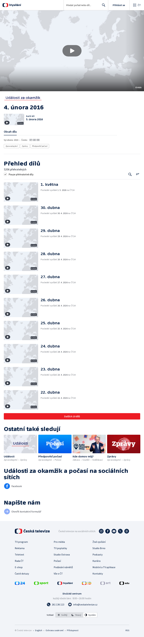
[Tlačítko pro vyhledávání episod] (130, 174)
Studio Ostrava (62, 554)
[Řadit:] (137, 174)
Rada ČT (19, 560)
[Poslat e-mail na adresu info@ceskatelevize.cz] (82, 604)
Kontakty (98, 573)
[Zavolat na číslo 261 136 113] (55, 604)
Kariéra (96, 560)
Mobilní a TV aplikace (104, 567)
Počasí (57, 560)
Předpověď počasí (39, 146)
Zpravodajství (12, 146)
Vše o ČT (58, 573)
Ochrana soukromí (54, 630)
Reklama (19, 548)
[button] (72, 50)
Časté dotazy (22, 573)
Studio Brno (99, 548)
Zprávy (25, 146)
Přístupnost (72, 630)
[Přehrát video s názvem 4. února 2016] (72, 50)
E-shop (19, 567)
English (38, 630)
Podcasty (98, 554)
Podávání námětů (63, 567)
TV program (21, 541)
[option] (62, 615)
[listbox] (76, 615)
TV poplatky (60, 548)
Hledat (102, 6)
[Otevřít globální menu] (136, 5)
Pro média (59, 541)
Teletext (19, 554)
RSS (127, 630)
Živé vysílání (99, 541)
